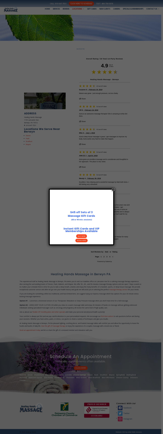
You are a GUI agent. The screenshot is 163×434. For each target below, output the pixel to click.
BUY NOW (81, 236)
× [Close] (113, 189)
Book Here (81, 240)
